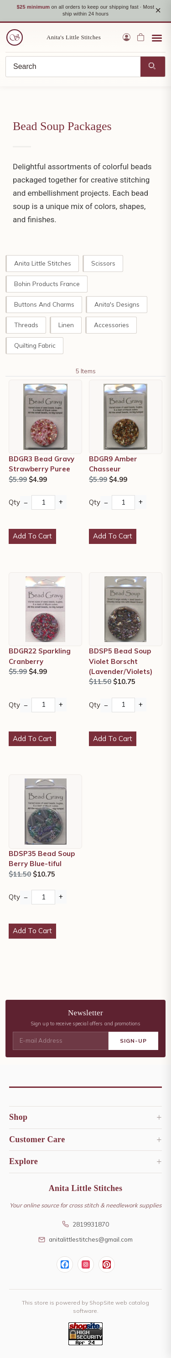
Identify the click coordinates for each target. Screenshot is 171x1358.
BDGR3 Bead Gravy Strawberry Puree (41, 463)
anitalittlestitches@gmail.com (85, 1239)
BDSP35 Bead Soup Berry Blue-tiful (42, 858)
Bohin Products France (47, 283)
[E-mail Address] (61, 1041)
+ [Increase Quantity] (61, 501)
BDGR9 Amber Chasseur (113, 463)
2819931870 (85, 1224)
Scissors (103, 263)
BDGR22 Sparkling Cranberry (40, 656)
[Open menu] (157, 37)
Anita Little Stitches (42, 263)
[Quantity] (43, 502)
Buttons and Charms (44, 304)
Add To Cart (32, 536)
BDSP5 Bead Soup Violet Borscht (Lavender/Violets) (120, 661)
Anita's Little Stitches (74, 37)
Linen (66, 325)
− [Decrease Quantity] (26, 502)
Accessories (111, 325)
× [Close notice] (158, 10)
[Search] (73, 67)
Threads (26, 325)
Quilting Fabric (35, 345)
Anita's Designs (117, 304)
